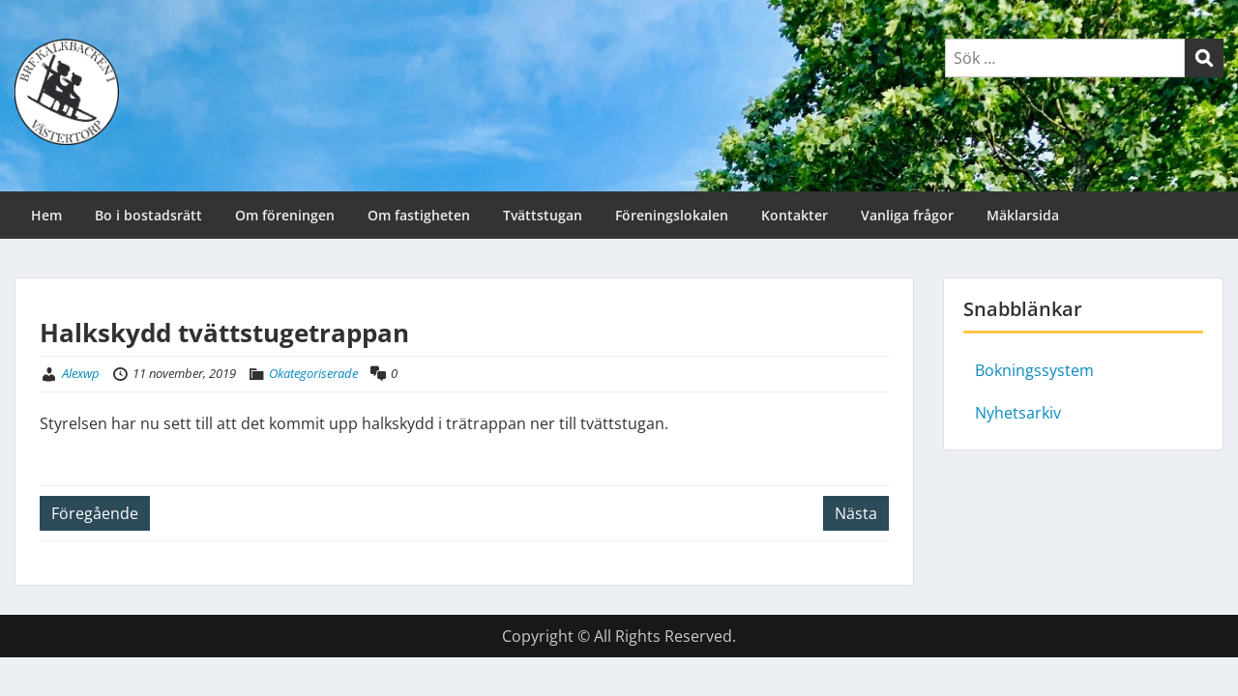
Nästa (856, 513)
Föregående (94, 513)
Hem (46, 215)
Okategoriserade (313, 373)
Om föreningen (285, 215)
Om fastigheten (419, 215)
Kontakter (794, 215)
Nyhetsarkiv (1018, 412)
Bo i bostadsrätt (148, 215)
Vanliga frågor (907, 215)
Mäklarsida (1023, 215)
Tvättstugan (542, 215)
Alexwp (81, 373)
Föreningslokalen (671, 215)
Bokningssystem (1034, 370)
